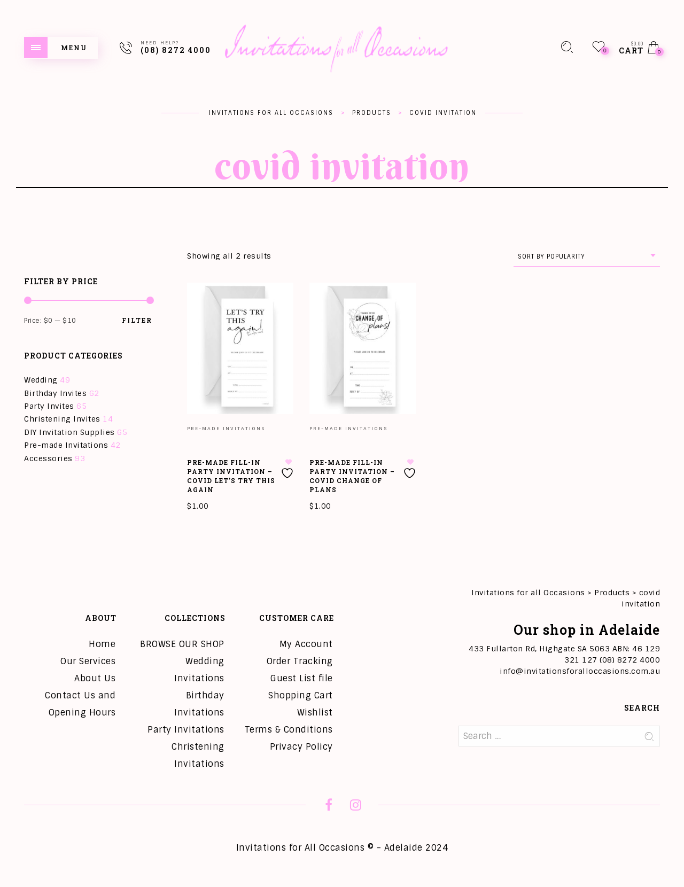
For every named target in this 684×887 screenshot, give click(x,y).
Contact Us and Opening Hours (80, 704)
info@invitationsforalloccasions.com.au (580, 671)
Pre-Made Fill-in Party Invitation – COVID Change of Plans (352, 475)
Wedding (41, 380)
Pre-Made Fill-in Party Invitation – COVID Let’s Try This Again (231, 475)
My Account (306, 644)
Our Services (87, 661)
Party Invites (49, 406)
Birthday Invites (55, 393)
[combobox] (587, 257)
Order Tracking (300, 661)
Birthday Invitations (199, 704)
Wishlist (315, 712)
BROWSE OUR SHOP (182, 644)
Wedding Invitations (199, 670)
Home (102, 644)
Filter (137, 320)
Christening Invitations (198, 755)
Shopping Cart (300, 695)
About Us (94, 678)
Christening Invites (62, 419)
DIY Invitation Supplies (69, 432)
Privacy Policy (301, 746)
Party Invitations (185, 729)
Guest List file (301, 678)
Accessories (48, 458)
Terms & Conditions (289, 729)
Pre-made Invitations (66, 445)
